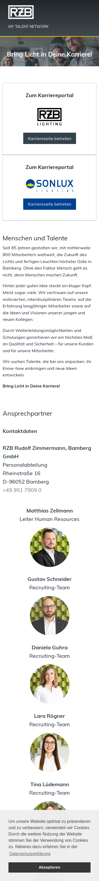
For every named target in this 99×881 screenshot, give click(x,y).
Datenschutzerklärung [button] (29, 854)
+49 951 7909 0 (22, 490)
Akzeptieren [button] (49, 867)
